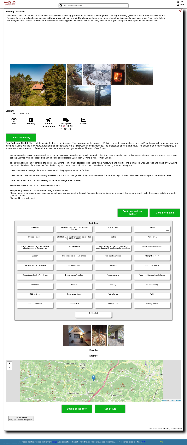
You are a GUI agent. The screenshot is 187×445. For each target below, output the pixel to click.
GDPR (144, 442)
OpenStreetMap (175, 400)
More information (165, 213)
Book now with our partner (133, 212)
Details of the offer (76, 409)
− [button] (9, 368)
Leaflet (164, 400)
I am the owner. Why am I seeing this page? (20, 419)
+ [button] (9, 364)
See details (110, 409)
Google (54, 442)
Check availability (21, 137)
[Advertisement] (93, 42)
